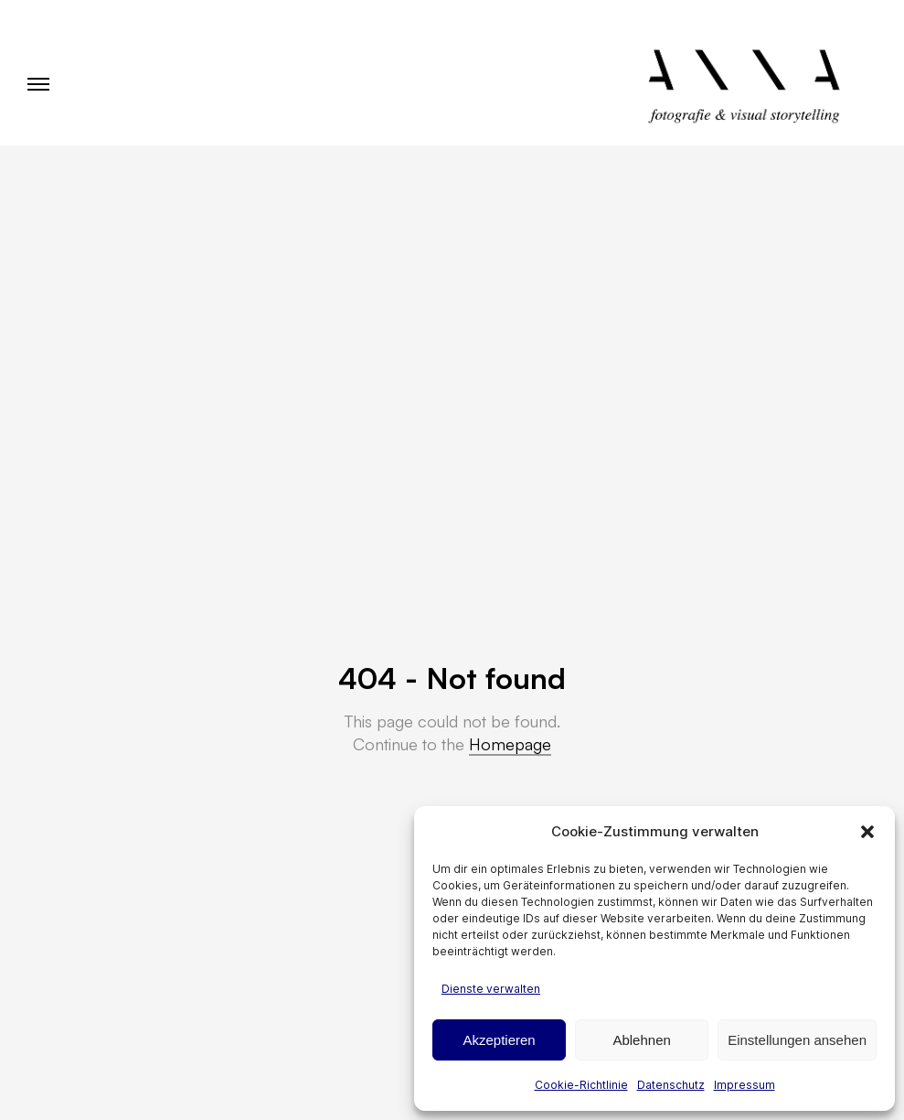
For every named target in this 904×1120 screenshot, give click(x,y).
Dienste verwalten (490, 989)
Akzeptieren (499, 1040)
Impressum (744, 1085)
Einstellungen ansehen (797, 1040)
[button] (867, 832)
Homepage (510, 744)
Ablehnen (641, 1040)
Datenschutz (671, 1085)
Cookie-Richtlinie (581, 1085)
